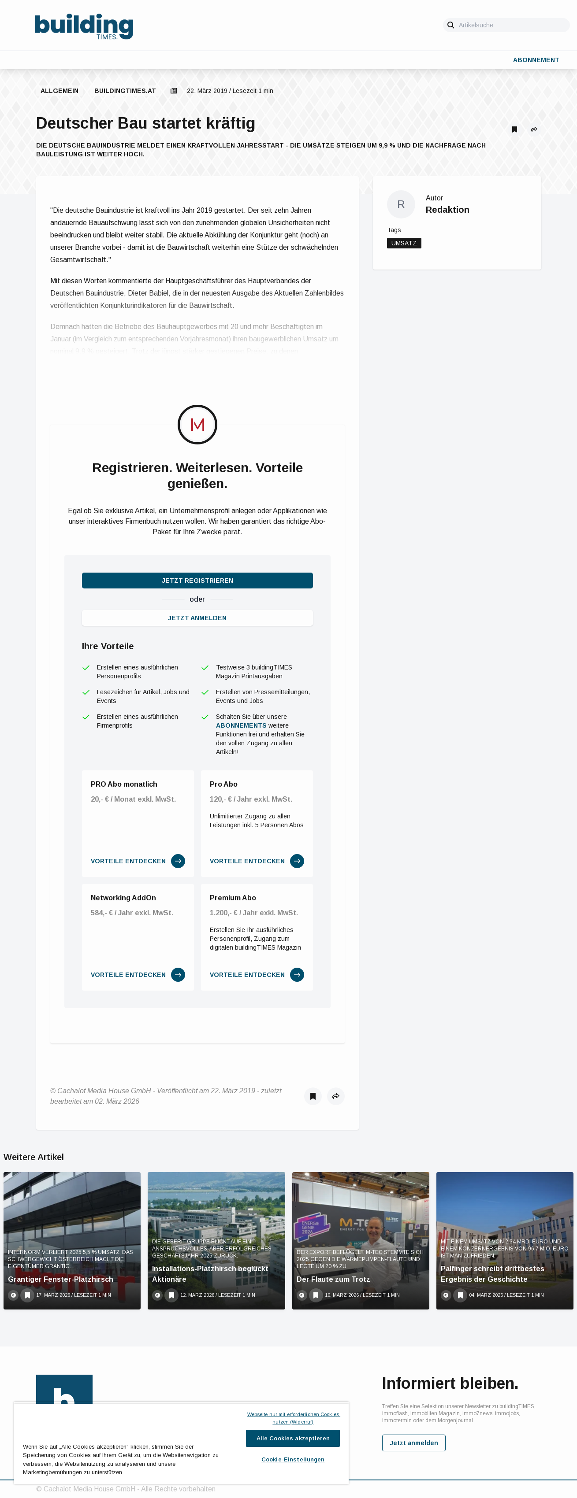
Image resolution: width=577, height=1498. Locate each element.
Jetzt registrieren (197, 580)
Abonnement (536, 59)
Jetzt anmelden (197, 617)
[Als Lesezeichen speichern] (515, 129)
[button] (534, 129)
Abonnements (241, 725)
